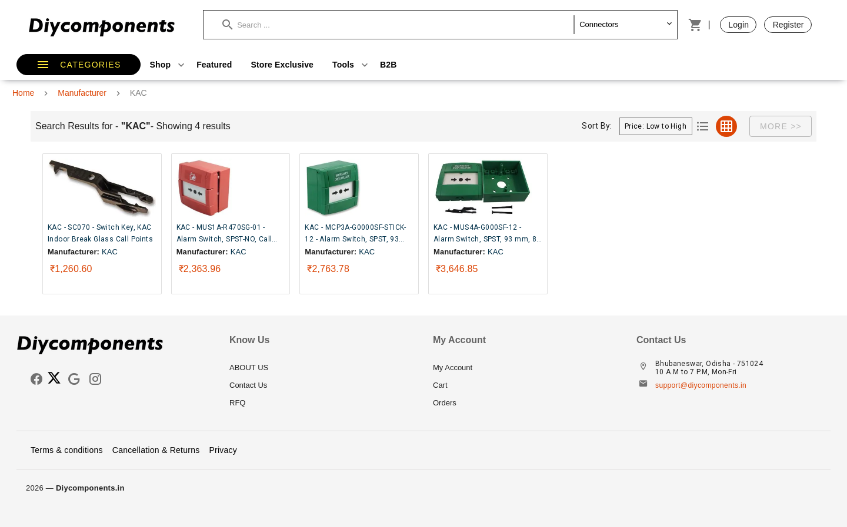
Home (23, 93)
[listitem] (322, 368)
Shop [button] (169, 64)
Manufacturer (82, 93)
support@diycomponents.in (700, 385)
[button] (398, 24)
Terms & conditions (67, 450)
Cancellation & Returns (156, 450)
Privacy (223, 450)
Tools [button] (351, 64)
